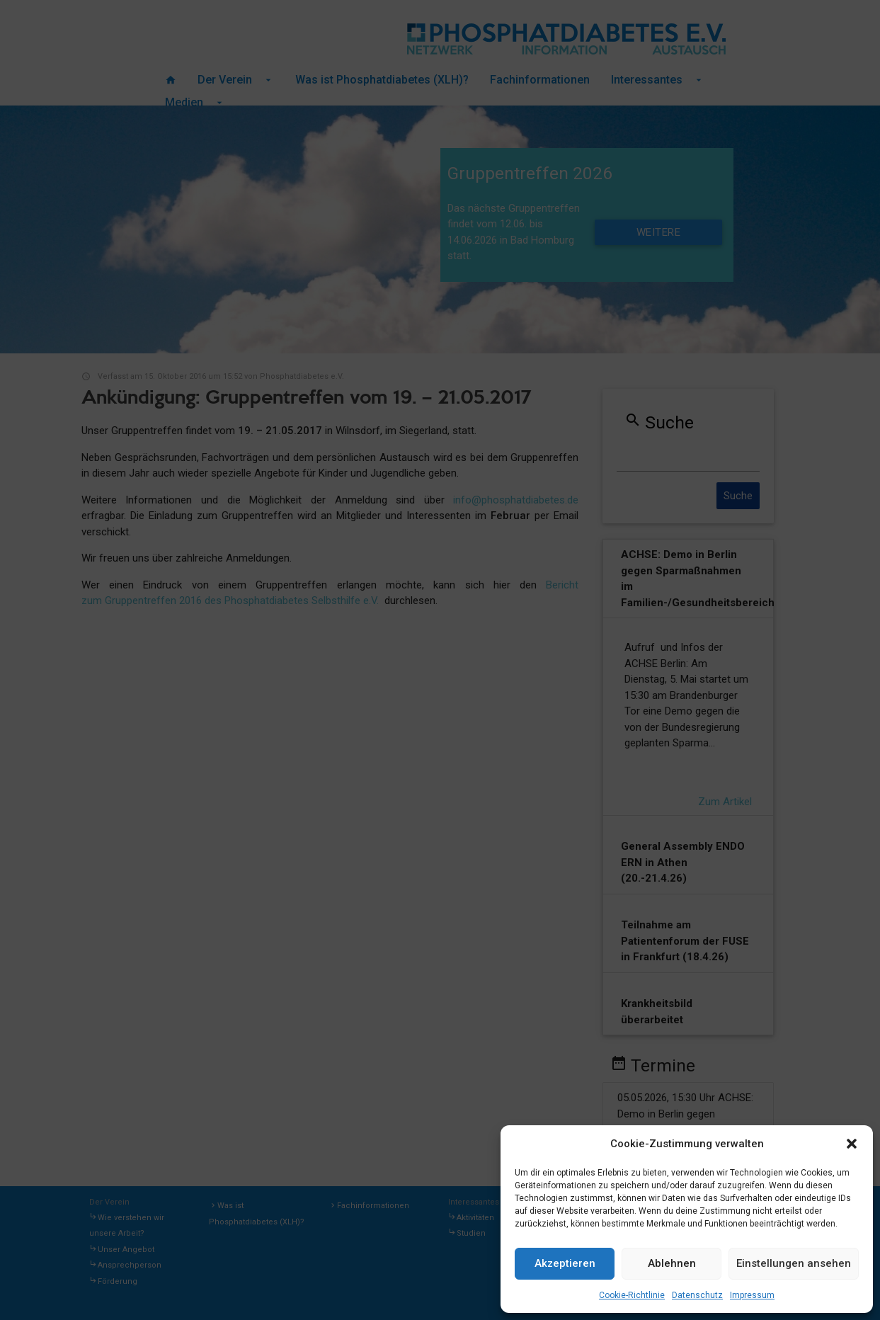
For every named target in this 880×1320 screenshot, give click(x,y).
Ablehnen (672, 1263)
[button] (852, 1144)
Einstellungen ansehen (793, 1263)
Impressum (752, 1295)
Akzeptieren (565, 1263)
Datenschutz (697, 1295)
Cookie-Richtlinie (632, 1295)
